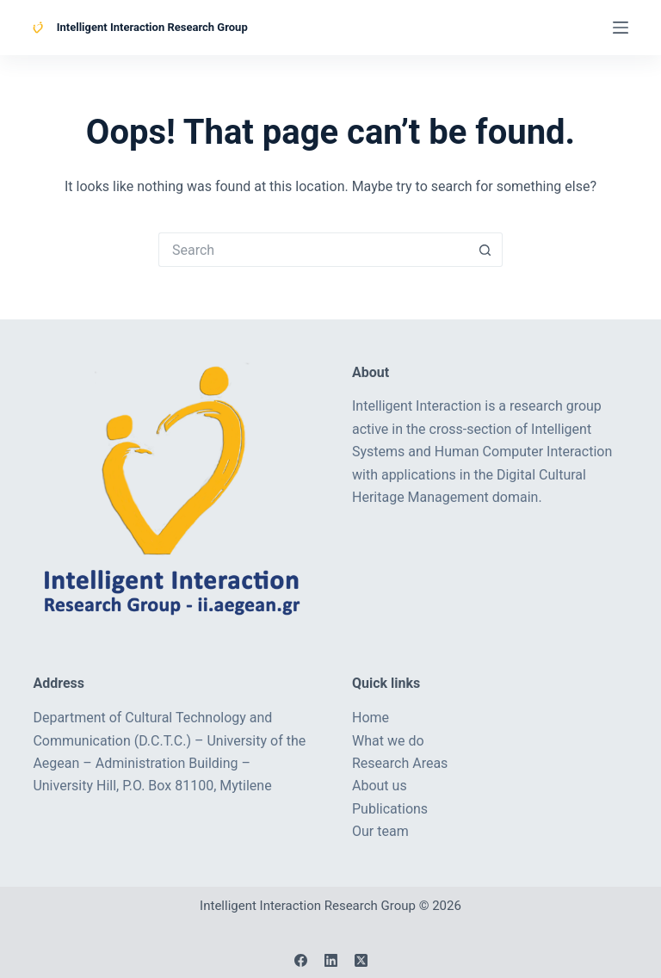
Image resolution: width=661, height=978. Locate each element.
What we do (388, 741)
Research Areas (400, 763)
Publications (390, 809)
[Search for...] (313, 249)
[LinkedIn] (330, 960)
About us (379, 785)
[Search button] (485, 249)
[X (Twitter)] (361, 960)
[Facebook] (300, 960)
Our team (380, 831)
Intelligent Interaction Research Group (152, 27)
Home (370, 717)
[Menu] (620, 27)
